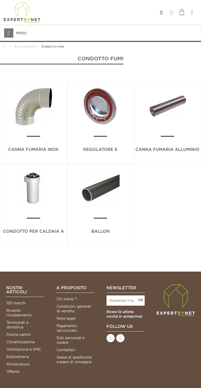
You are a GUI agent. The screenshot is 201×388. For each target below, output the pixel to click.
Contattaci (66, 350)
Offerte (12, 372)
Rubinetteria (17, 357)
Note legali (66, 318)
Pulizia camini (18, 334)
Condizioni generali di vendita (74, 308)
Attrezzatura (17, 364)
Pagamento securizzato (67, 328)
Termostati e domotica (17, 324)
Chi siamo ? (67, 299)
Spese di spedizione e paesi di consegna (74, 359)
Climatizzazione (20, 342)
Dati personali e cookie (70, 340)
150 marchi (16, 303)
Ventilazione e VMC (23, 349)
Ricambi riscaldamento (19, 312)
